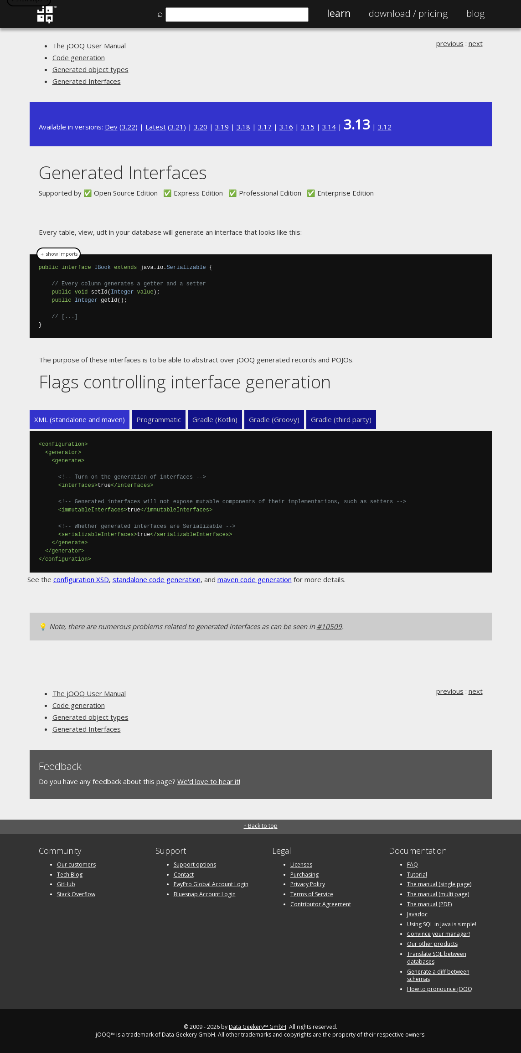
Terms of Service (311, 894)
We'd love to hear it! (208, 781)
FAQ (412, 864)
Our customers (76, 864)
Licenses (301, 864)
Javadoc (417, 914)
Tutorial (417, 874)
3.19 (222, 126)
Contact (184, 874)
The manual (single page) (439, 884)
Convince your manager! (438, 934)
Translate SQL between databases (436, 957)
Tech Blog (70, 874)
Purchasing (304, 874)
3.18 (243, 126)
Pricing (408, 13)
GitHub (66, 884)
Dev (111, 126)
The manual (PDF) (429, 904)
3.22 (128, 126)
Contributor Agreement (320, 904)
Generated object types (90, 69)
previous (450, 43)
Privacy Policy (307, 884)
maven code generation (254, 579)
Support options (195, 864)
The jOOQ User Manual (89, 45)
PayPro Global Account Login (211, 884)
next (476, 43)
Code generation (78, 57)
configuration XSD (81, 579)
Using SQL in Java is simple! (441, 924)
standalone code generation (157, 579)
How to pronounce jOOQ (439, 989)
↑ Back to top (261, 826)
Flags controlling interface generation (185, 381)
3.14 (329, 126)
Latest (155, 126)
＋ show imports (58, 254)
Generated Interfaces (86, 81)
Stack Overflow (76, 894)
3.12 (385, 126)
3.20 (200, 126)
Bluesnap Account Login (205, 894)
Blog (475, 13)
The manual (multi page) (438, 894)
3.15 (308, 126)
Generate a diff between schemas (438, 975)
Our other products (432, 944)
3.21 (177, 126)
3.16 (286, 126)
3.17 (265, 126)
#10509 (329, 626)
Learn (339, 13)
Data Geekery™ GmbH (257, 1027)
